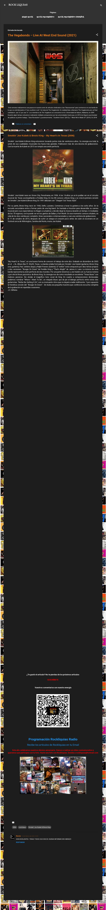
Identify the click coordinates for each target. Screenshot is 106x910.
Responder (20, 842)
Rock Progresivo (45, 17)
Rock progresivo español (71, 17)
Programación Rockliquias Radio (53, 739)
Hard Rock (27, 17)
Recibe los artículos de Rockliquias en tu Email (53, 744)
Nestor (18, 836)
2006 (14, 827)
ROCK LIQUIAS (18, 5)
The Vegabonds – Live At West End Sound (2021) (42, 35)
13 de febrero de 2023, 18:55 (30, 836)
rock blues (22, 827)
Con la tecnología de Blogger (53, 905)
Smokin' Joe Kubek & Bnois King (39, 827)
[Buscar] (101, 5)
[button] (97, 35)
